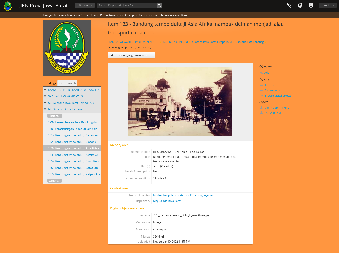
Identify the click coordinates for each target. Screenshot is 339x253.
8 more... (54, 181)
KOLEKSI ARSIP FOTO (175, 42)
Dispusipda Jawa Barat (167, 201)
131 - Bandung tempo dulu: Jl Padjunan (73, 135)
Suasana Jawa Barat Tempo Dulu (212, 42)
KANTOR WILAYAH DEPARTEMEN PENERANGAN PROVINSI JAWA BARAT (134, 42)
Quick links (310, 5)
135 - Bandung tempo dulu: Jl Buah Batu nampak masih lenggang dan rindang (97, 161)
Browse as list (270, 90)
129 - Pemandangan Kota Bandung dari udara (77, 122)
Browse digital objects (275, 95)
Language (300, 5)
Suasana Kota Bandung (250, 42)
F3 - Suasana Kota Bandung (65, 109)
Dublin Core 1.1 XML (274, 108)
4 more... (54, 116)
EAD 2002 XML (271, 113)
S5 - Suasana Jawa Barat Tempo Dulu (71, 103)
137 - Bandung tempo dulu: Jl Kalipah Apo (74, 174)
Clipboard (289, 5)
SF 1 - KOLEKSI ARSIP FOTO (65, 96)
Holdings (50, 83)
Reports (267, 85)
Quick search (67, 83)
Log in (326, 5)
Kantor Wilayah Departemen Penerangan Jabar (183, 195)
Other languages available (133, 55)
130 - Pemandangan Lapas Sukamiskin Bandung (79, 129)
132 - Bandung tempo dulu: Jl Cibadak (72, 142)
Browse (83, 5)
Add (266, 72)
